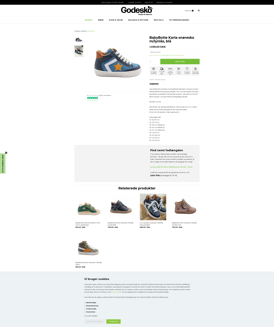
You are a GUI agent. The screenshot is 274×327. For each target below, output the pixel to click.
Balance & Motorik (138, 20)
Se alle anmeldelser (92, 100)
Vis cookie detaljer (91, 316)
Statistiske (90, 312)
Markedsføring (92, 306)
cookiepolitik (116, 292)
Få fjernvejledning (179, 20)
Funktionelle (91, 309)
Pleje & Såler (116, 20)
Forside (77, 31)
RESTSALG (159, 20)
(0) (188, 11)
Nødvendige (91, 302)
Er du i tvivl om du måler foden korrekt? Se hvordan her (167, 55)
